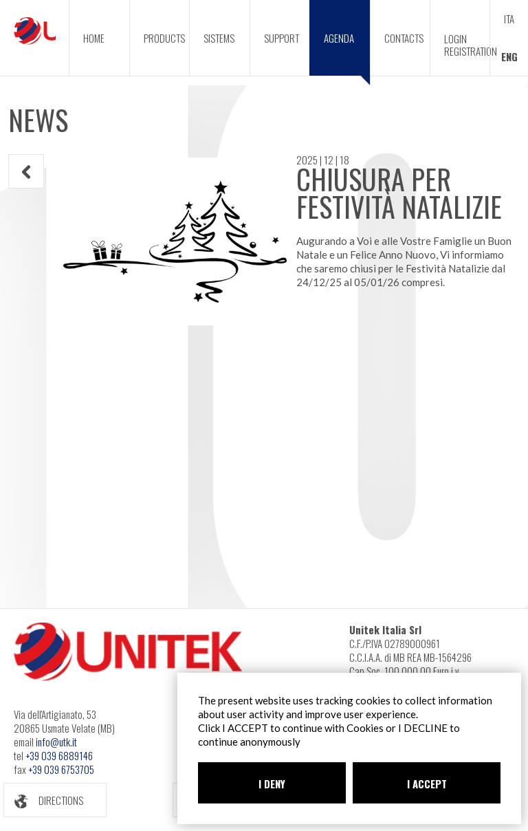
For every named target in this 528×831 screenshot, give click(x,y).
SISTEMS (219, 37)
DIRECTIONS (43, 800)
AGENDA (347, 53)
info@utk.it (56, 741)
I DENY (271, 783)
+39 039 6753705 (61, 769)
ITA (509, 18)
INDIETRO (26, 171)
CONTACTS (404, 37)
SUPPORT (281, 37)
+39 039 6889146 (59, 755)
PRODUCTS (164, 37)
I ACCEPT (427, 783)
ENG (509, 56)
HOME (93, 37)
